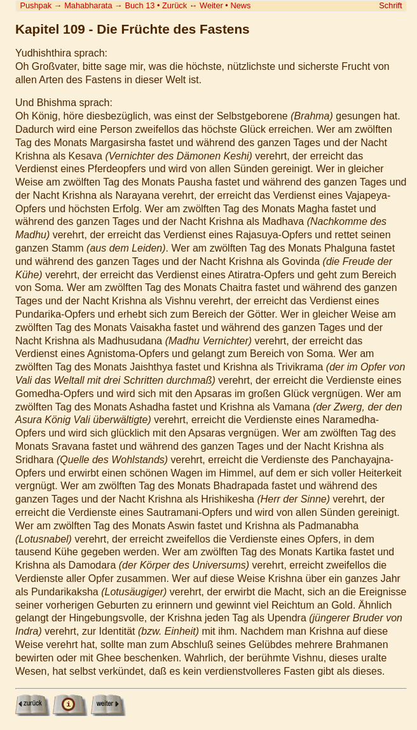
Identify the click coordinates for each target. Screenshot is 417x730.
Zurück (174, 5)
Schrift (390, 5)
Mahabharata (88, 5)
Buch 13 (139, 5)
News (240, 5)
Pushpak (35, 5)
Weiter (211, 5)
